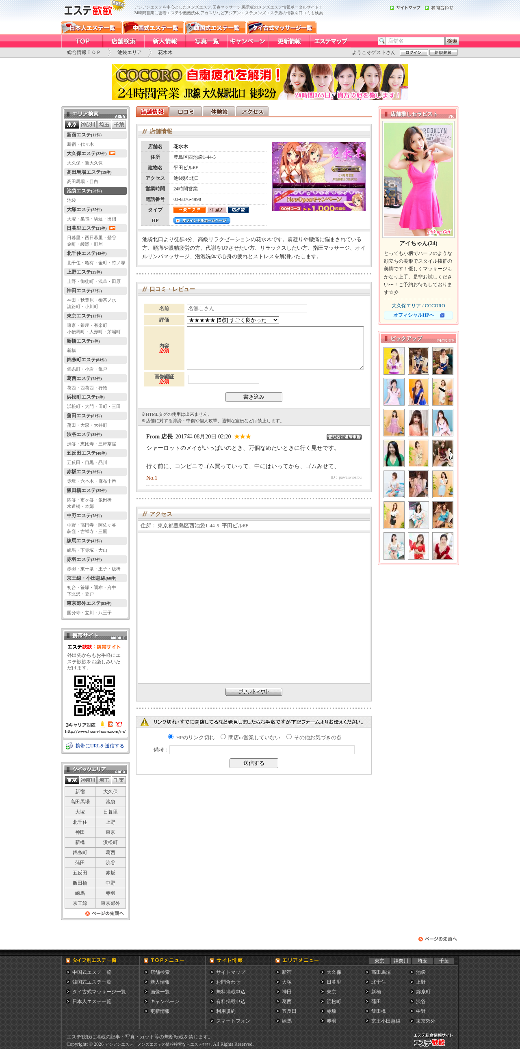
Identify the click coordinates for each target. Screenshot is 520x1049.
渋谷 (110, 863)
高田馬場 (80, 802)
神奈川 (401, 961)
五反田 (80, 873)
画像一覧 (160, 992)
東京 (110, 832)
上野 (110, 822)
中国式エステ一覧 (91, 972)
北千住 (80, 822)
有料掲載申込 (230, 1001)
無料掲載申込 (230, 992)
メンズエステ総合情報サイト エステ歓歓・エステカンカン (435, 1046)
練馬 (80, 893)
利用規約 (226, 1011)
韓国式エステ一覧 (91, 982)
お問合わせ (228, 982)
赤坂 (110, 873)
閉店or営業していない (250, 737)
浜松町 (110, 842)
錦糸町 (80, 852)
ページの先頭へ (104, 915)
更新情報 (160, 1011)
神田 (80, 832)
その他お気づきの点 (314, 737)
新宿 (80, 791)
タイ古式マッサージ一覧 (99, 992)
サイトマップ (230, 972)
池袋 (110, 802)
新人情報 (160, 982)
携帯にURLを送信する (100, 746)
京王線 (80, 903)
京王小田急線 (386, 1021)
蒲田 (80, 863)
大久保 (110, 791)
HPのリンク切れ (191, 737)
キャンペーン (165, 1001)
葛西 (110, 852)
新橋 (80, 842)
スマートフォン (233, 1021)
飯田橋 (80, 883)
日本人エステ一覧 (91, 1001)
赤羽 (110, 893)
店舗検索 (160, 972)
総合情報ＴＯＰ (84, 52)
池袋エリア (129, 52)
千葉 (444, 961)
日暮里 (110, 812)
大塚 (80, 812)
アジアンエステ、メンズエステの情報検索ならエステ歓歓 (157, 1044)
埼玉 (422, 961)
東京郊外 (110, 903)
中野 (110, 883)
